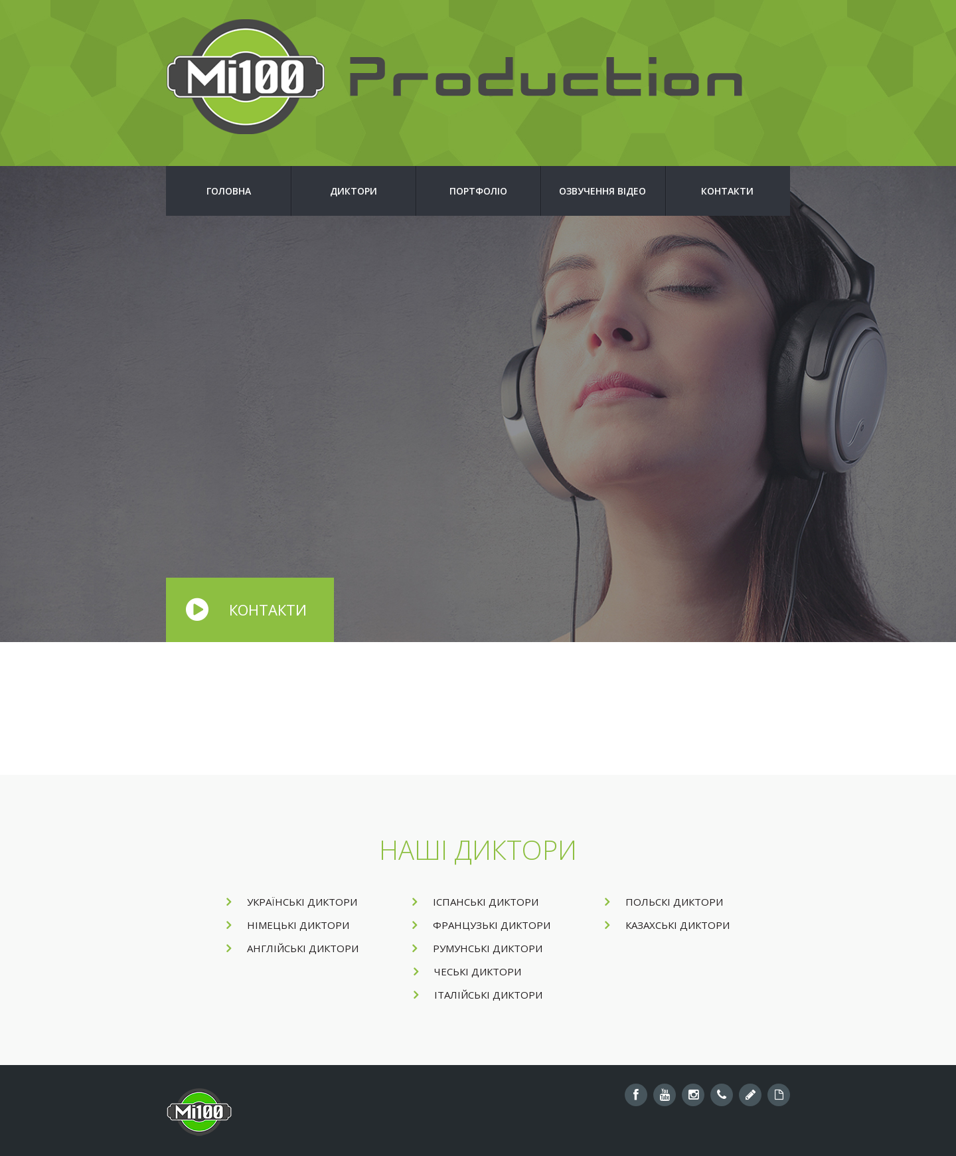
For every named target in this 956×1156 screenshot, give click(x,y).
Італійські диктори (478, 995)
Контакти (727, 191)
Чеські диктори (467, 971)
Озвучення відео (602, 191)
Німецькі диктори (287, 925)
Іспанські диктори (475, 902)
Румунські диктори (477, 948)
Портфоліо (478, 191)
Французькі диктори (481, 925)
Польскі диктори (664, 902)
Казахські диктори (667, 925)
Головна (228, 191)
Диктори (353, 191)
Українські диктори (291, 902)
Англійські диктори (292, 948)
